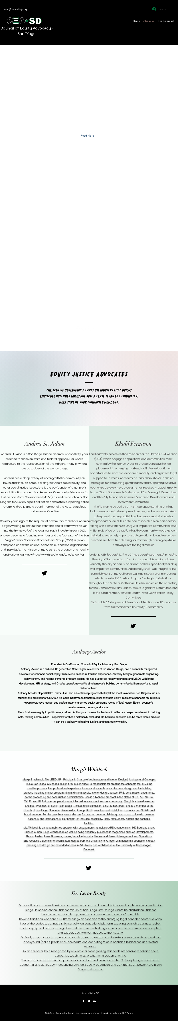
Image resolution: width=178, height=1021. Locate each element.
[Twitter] (89, 1001)
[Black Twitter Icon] (44, 573)
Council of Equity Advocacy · (26, 28)
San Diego (26, 33)
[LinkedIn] (94, 1001)
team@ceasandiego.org (15, 9)
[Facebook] (83, 1001)
